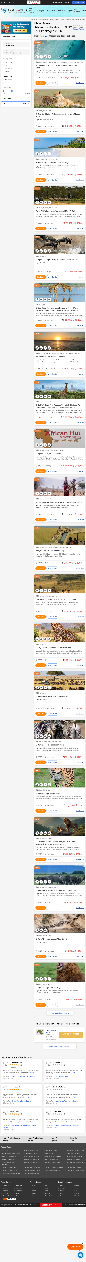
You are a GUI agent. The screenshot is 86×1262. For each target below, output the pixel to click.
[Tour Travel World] (14, 11)
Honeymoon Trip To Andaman (76, 1170)
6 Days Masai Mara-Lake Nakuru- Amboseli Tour (57, 890)
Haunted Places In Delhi (52, 1162)
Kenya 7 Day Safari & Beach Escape (51, 551)
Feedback (19, 1185)
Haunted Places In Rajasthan (54, 1167)
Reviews (81, 28)
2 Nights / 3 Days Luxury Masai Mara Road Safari (57, 260)
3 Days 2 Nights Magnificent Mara (50, 745)
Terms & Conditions (8, 1196)
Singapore (35, 1196)
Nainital (34, 1190)
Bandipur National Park (31, 1150)
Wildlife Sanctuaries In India (75, 1150)
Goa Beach (5, 1150)
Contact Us (6, 1185)
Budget (7, 71)
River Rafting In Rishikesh (53, 1156)
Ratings (75, 28)
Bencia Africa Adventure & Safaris (23, 1076)
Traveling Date (10, 51)
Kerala (33, 1185)
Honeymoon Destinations (31, 1173)
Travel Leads (78, 2)
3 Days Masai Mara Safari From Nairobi (53, 696)
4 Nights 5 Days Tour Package (49, 987)
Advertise (5, 1190)
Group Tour (8, 80)
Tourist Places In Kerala (9, 1159)
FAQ (17, 1193)
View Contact (80, 83)
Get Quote (40, 83)
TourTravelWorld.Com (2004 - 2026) (25, 1205)
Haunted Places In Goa (74, 1167)
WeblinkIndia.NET (79, 1205)
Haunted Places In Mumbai (32, 1167)
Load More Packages (60, 1013)
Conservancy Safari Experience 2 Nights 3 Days (56, 599)
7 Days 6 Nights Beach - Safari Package (53, 162)
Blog (17, 1196)
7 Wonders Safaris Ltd (62, 1076)
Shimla (34, 1188)
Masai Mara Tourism (32, 11)
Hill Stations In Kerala (30, 1153)
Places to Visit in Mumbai (31, 1159)
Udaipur (34, 1193)
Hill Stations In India (51, 1150)
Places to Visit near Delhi (31, 1162)
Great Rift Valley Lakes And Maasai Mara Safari (56, 211)
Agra (46, 1190)
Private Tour (9, 83)
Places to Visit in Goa (51, 1159)
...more (31, 1073)
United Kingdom (78, 1196)
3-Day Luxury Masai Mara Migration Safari (54, 648)
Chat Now (75, 1246)
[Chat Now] (80, 1255)
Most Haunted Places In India (76, 1162)
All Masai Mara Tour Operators (59, 1047)
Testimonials (20, 1190)
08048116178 (80, 568)
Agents (70, 11)
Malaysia (47, 1193)
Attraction (62, 11)
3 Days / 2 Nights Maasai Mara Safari (52, 939)
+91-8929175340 (8, 2)
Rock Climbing (49, 1153)
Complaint (6, 1188)
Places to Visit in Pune (73, 1159)
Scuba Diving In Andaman (74, 1156)
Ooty (46, 1188)
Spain (62, 1190)
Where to (9, 43)
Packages (41, 11)
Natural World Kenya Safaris (21, 1101)
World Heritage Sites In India (11, 1153)
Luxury (7, 65)
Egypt (75, 1190)
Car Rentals (77, 11)
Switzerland (48, 1196)
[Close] (82, 1244)
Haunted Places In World (9, 1167)
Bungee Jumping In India (31, 1156)
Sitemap (5, 1193)
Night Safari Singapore (73, 1153)
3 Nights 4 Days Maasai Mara (48, 793)
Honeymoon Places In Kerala (11, 1173)
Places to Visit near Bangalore (8, 1163)
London (76, 1188)
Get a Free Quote (71, 1035)
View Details (52, 83)
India (61, 1185)
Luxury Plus (8, 62)
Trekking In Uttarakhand (9, 1156)
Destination (52, 11)
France (62, 1196)
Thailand (76, 1193)
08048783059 (79, 859)
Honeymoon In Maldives (52, 1170)
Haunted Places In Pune (9, 1170)
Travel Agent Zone (61, 2)
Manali (47, 1185)
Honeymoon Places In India (32, 1170)
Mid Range (8, 68)
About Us (19, 1188)
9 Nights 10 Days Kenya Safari (49, 454)
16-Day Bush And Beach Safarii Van (51, 357)
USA (61, 1193)
